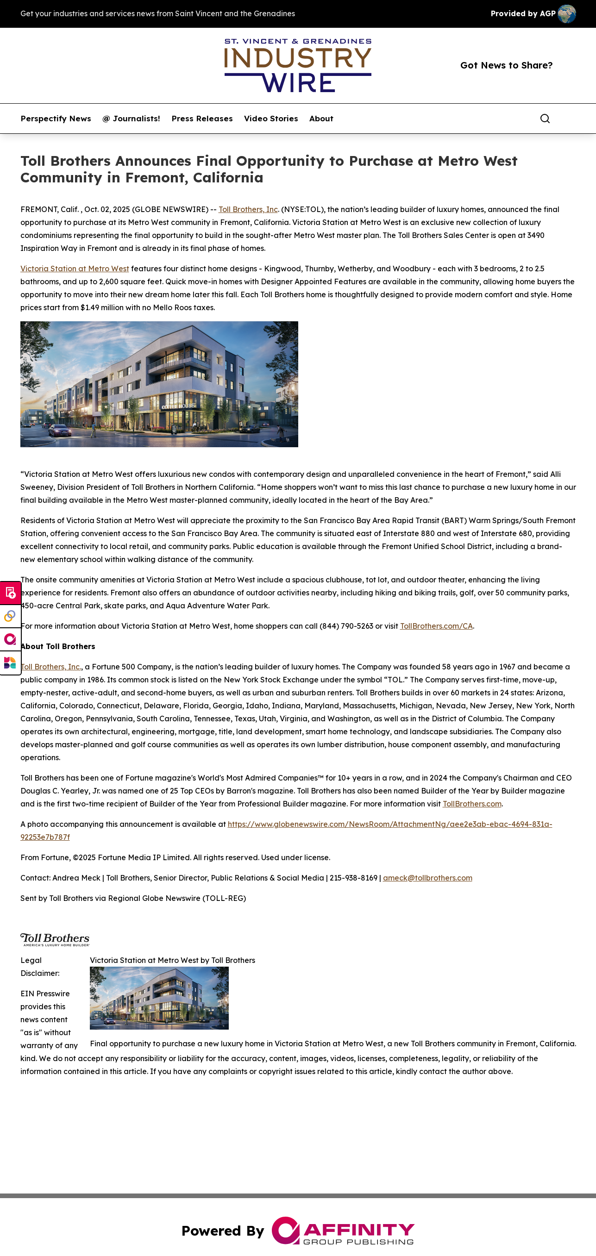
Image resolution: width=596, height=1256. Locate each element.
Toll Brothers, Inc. (50, 666)
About (321, 118)
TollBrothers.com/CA (436, 626)
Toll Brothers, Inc (248, 209)
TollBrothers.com (472, 803)
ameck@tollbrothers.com (427, 877)
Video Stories (271, 118)
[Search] (545, 118)
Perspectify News (55, 118)
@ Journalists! (131, 118)
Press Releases (202, 118)
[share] (569, 118)
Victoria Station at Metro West (74, 268)
